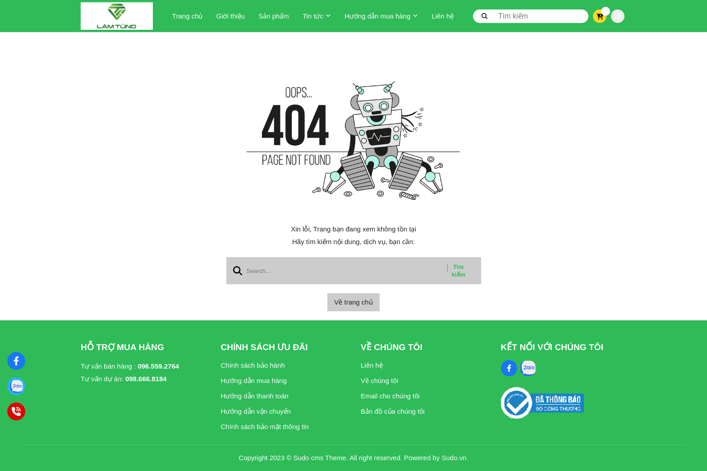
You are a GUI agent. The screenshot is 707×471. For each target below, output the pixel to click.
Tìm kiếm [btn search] (459, 270)
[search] (530, 16)
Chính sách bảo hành (253, 365)
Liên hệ (443, 16)
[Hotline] (16, 411)
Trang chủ (187, 16)
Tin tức (317, 16)
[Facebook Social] (509, 368)
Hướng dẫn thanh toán (255, 396)
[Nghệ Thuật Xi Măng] (16, 360)
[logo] (117, 16)
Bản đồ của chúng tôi (393, 411)
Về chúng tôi (379, 380)
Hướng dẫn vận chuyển (256, 411)
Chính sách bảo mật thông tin (265, 426)
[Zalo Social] (528, 368)
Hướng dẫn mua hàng (381, 16)
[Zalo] (16, 386)
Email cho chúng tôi (390, 396)
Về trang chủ (353, 302)
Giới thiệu (230, 16)
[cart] (600, 16)
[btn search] (484, 16)
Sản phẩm (273, 16)
